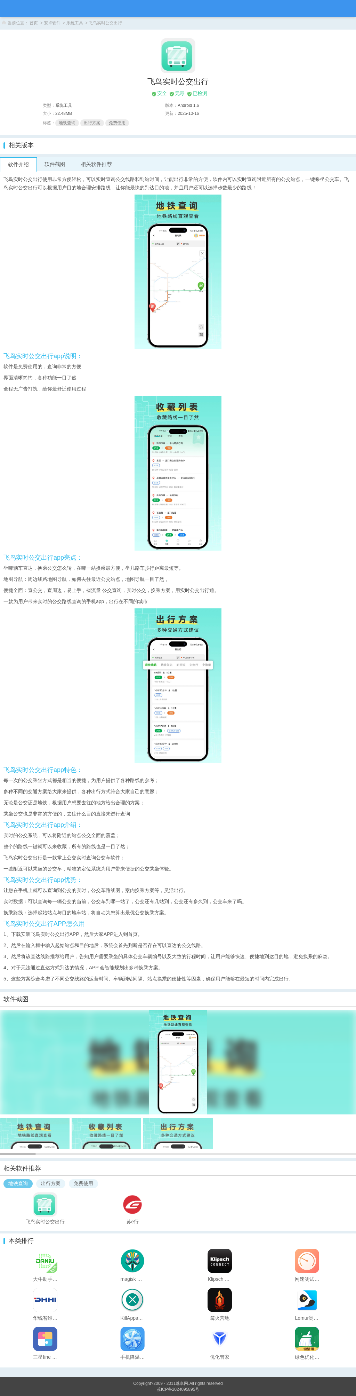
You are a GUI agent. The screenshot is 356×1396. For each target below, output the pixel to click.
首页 (34, 23)
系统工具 (74, 23)
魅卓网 (182, 1383)
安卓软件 (52, 23)
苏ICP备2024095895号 (178, 1389)
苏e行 (133, 1221)
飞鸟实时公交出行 (45, 1221)
